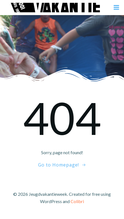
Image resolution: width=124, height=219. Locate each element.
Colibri (77, 201)
